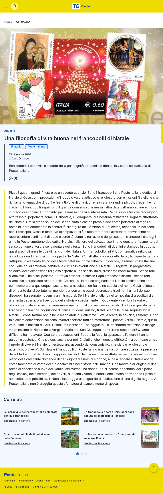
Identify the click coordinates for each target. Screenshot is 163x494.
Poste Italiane (36, 147)
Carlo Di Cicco (20, 159)
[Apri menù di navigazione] (6, 6)
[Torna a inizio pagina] (154, 467)
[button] (77, 454)
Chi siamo (9, 480)
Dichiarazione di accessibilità (69, 480)
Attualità (23, 22)
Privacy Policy (25, 480)
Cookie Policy (43, 480)
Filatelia (16, 147)
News (8, 22)
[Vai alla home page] (81, 6)
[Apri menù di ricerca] (14, 6)
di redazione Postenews (17, 421)
